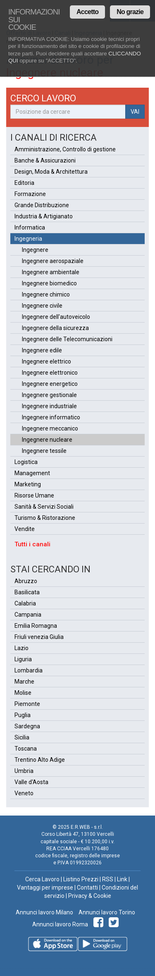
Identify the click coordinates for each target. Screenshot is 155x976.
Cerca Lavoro (42, 879)
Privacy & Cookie (89, 895)
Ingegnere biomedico (49, 283)
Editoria (24, 182)
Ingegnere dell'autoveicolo (56, 316)
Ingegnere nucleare (47, 439)
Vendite (24, 529)
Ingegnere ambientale (50, 272)
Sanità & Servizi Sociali (44, 506)
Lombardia (28, 670)
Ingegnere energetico (50, 383)
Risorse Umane (34, 495)
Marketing (27, 484)
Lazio (21, 648)
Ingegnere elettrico (46, 361)
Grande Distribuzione (41, 205)
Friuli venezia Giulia (39, 637)
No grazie (130, 11)
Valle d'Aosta (31, 782)
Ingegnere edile (42, 350)
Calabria (25, 603)
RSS (107, 879)
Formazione (30, 194)
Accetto (87, 11)
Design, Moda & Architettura (51, 171)
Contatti (87, 887)
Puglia (22, 715)
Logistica (26, 462)
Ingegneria (28, 238)
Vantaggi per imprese (45, 887)
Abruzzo (25, 581)
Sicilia (21, 737)
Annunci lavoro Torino (106, 912)
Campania (27, 614)
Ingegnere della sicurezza (55, 328)
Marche (24, 681)
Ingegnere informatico (51, 417)
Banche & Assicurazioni (45, 160)
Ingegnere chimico (46, 294)
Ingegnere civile (42, 305)
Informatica (29, 227)
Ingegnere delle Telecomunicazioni (67, 339)
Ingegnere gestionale (49, 395)
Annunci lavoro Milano (44, 912)
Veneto (23, 793)
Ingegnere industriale (49, 406)
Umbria (23, 771)
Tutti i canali (32, 544)
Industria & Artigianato (43, 216)
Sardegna (27, 726)
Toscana (25, 748)
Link (122, 879)
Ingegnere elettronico (50, 372)
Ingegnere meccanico (50, 428)
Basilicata (27, 592)
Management (32, 473)
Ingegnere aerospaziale (52, 261)
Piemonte (27, 704)
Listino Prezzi (80, 879)
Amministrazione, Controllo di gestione (65, 149)
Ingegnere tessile (44, 450)
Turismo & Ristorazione (44, 517)
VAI (135, 111)
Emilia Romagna (35, 625)
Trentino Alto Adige (39, 759)
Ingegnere (35, 249)
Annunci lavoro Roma (60, 924)
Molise (22, 692)
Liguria (23, 659)
